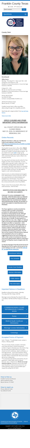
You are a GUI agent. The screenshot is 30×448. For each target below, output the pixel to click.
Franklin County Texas (15, 3)
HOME (11, 6)
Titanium (17, 428)
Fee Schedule (15, 258)
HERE (15, 153)
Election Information (15, 272)
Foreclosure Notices (15, 253)
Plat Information (15, 283)
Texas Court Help (6, 116)
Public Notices (15, 278)
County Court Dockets (15, 267)
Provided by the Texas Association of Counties (11, 421)
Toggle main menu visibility (26, 13)
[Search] (13, 9)
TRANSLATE (19, 6)
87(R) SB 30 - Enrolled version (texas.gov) (14, 248)
